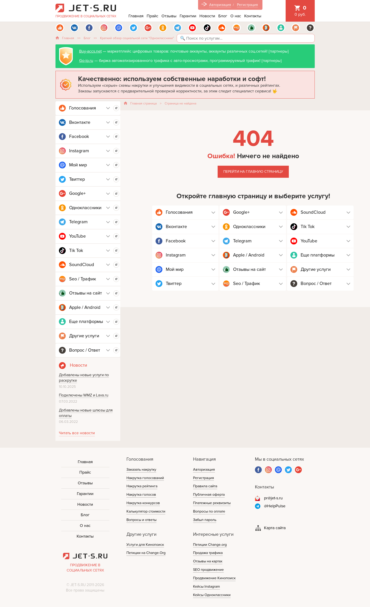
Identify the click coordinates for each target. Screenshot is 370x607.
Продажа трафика (208, 553)
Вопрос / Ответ (84, 350)
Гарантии (188, 15)
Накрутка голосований (145, 478)
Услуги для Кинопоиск (145, 544)
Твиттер (77, 179)
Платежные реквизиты (212, 503)
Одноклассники (85, 208)
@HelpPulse (274, 505)
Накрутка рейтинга (141, 486)
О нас (235, 15)
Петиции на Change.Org (146, 553)
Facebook (79, 136)
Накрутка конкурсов (143, 503)
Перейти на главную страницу (253, 171)
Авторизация (220, 5)
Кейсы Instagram (206, 586)
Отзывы (168, 15)
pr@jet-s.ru (273, 497)
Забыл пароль (204, 520)
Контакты (252, 15)
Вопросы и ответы (141, 520)
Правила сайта (205, 486)
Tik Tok (76, 250)
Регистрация (247, 5)
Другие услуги (84, 336)
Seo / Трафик (82, 279)
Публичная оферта (209, 494)
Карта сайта (275, 527)
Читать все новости (77, 432)
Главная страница (143, 103)
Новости (207, 15)
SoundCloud (81, 264)
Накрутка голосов (141, 494)
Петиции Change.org (210, 544)
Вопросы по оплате (209, 511)
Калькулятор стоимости (145, 511)
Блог (222, 15)
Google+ (77, 193)
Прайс (152, 15)
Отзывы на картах (207, 561)
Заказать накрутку (141, 469)
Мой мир (78, 165)
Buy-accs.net (90, 51)
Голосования (82, 108)
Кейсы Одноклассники (212, 595)
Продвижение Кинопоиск (214, 578)
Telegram (78, 222)
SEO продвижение (208, 569)
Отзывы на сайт (85, 293)
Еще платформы (86, 321)
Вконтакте (79, 122)
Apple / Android (85, 307)
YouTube (77, 236)
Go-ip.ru (86, 60)
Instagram (79, 151)
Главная (135, 15)
